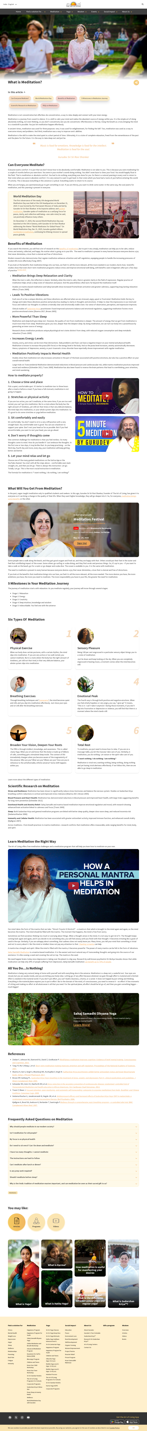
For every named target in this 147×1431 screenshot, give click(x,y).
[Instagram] (22, 1418)
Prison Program (70, 1358)
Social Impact (109, 11)
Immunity (11, 1364)
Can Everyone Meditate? (20, 98)
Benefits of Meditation (66, 98)
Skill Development (71, 1342)
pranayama (43, 700)
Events (94, 11)
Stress (10, 1330)
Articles (124, 1333)
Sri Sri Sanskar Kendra (34, 1376)
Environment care (71, 1336)
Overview (125, 1330)
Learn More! (82, 1025)
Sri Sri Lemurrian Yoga (53, 1344)
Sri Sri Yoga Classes (52, 1330)
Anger (10, 1342)
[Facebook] (10, 1418)
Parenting (11, 1354)
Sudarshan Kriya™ (90, 1336)
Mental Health (12, 1333)
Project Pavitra (70, 1351)
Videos (124, 1336)
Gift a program (109, 1325)
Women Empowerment (72, 1348)
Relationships (12, 1351)
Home (18, 11)
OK (133, 1428)
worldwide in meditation (23, 232)
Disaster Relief (70, 1354)
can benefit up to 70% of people (98, 962)
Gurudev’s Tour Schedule (92, 1333)
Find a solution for (15, 1325)
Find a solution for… (34, 11)
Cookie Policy (114, 1428)
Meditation (54, 11)
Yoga (68, 11)
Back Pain (11, 1358)
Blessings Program (33, 1359)
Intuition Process (51, 1374)
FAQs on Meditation (50, 105)
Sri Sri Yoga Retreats (53, 1336)
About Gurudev (89, 1330)
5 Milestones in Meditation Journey (95, 98)
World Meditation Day (43, 98)
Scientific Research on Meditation (23, 105)
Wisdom (81, 11)
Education (68, 1330)
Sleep (10, 1345)
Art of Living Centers (90, 1344)
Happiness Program (33, 1330)
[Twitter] (16, 1418)
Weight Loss (12, 1336)
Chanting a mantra (86, 944)
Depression (12, 1339)
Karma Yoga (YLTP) (52, 1386)
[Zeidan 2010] (21, 270)
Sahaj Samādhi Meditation (18, 952)
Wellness (11, 1348)
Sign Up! (82, 543)
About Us (126, 11)
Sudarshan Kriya (33, 308)
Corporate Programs (34, 1384)
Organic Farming (70, 1345)
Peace (67, 1333)
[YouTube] (28, 1418)
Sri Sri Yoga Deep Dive (53, 1333)
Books (124, 1339)
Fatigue (10, 1361)
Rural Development (71, 1339)
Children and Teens (33, 1362)
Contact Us (87, 1348)
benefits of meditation (68, 248)
